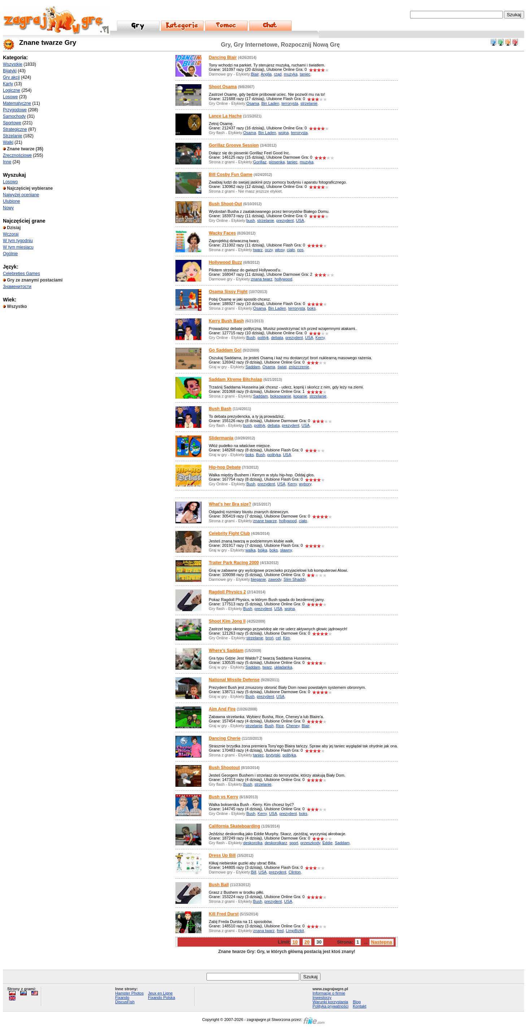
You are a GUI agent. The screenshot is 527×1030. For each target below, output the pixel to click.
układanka (283, 667)
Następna (381, 942)
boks (311, 308)
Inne (7, 161)
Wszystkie (12, 64)
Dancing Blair (222, 57)
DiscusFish (125, 1002)
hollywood (283, 279)
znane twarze (264, 521)
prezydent (285, 220)
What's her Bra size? (230, 504)
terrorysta (290, 103)
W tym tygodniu (18, 240)
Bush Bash (220, 408)
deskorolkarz (276, 843)
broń (270, 638)
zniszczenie (299, 367)
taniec (305, 74)
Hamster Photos (129, 993)
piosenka (277, 162)
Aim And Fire (222, 709)
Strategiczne (15, 129)
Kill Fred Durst (224, 914)
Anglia (266, 74)
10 (294, 942)
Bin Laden (270, 103)
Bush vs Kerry (223, 796)
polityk (263, 337)
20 (306, 942)
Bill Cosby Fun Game (230, 174)
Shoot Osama (222, 86)
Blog (357, 1002)
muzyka (290, 74)
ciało (291, 250)
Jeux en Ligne (160, 993)
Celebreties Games (21, 273)
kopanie (300, 396)
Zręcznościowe (17, 155)
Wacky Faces (222, 233)
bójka (262, 550)
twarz (257, 250)
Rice (280, 726)
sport (293, 843)
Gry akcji (11, 77)
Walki (8, 142)
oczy (269, 250)
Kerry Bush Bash (226, 320)
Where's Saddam (226, 650)
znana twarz (261, 279)
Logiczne (11, 90)
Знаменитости (17, 286)
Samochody (14, 116)
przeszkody (310, 843)
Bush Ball (218, 884)
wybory (305, 484)
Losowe (10, 96)
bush (250, 220)
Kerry (320, 337)
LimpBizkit (295, 930)
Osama (252, 103)
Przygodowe (15, 109)
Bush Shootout (224, 767)
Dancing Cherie (224, 738)
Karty (8, 83)
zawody (274, 579)
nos (300, 250)
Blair (254, 74)
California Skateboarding (234, 826)
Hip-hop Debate (225, 467)
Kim (286, 638)
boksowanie (280, 396)
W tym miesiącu (18, 247)
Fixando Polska (161, 997)
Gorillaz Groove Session (234, 145)
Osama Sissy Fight (228, 291)
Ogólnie (10, 253)
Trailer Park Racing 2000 (234, 562)
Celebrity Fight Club (229, 533)
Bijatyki (10, 70)
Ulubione (11, 201)
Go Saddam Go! (225, 350)
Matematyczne (17, 103)
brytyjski (273, 755)
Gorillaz (259, 162)
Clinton (294, 872)
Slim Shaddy (295, 579)
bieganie (258, 579)
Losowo (10, 181)
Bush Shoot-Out (225, 203)
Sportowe (12, 122)
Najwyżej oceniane (21, 194)
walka (250, 550)
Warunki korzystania (330, 1002)
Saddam (252, 367)
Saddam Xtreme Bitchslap (235, 379)
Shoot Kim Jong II (227, 621)
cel (278, 638)
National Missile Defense (234, 679)
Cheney (292, 726)
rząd (278, 74)
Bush (250, 337)
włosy (280, 250)
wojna (283, 132)
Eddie (327, 843)
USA (300, 220)
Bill (253, 872)
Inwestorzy (322, 997)
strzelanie (308, 103)
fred (280, 930)
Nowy (8, 207)
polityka (274, 454)
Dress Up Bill (222, 855)
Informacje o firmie (329, 993)
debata (277, 337)
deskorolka (252, 843)
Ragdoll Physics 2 (227, 592)
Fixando (122, 997)
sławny (286, 550)
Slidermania (221, 438)
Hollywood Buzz (225, 262)
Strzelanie (12, 135)
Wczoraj (10, 234)
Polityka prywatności (331, 1006)
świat (282, 367)
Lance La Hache (225, 116)
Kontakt (359, 1006)
